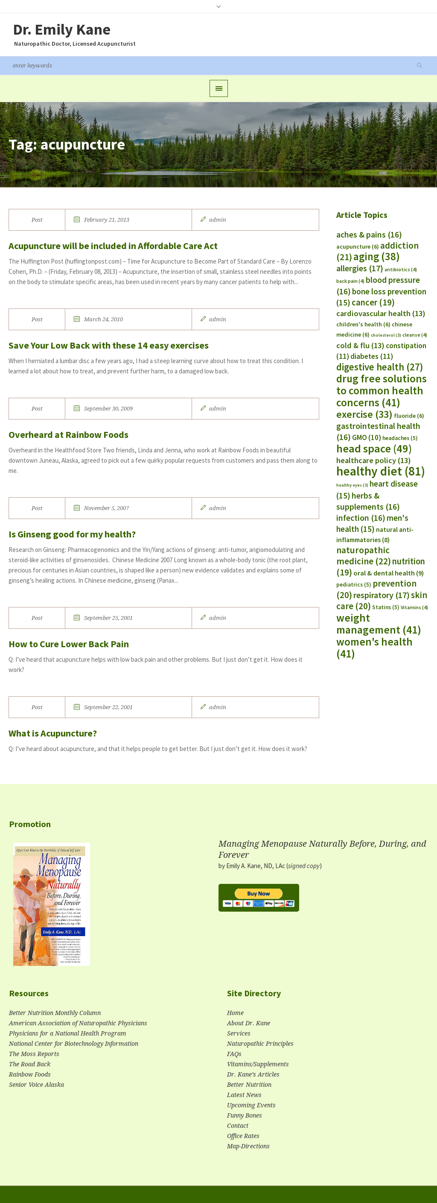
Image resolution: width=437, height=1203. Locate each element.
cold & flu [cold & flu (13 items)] (360, 345)
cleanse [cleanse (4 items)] (414, 335)
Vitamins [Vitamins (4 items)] (414, 607)
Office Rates (243, 1136)
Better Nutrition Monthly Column (55, 1012)
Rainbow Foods (30, 1074)
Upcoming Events (251, 1105)
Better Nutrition (249, 1084)
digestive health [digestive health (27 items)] (379, 367)
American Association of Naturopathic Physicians (78, 1023)
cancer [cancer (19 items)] (373, 302)
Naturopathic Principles (260, 1043)
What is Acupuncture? (53, 733)
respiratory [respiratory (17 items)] (381, 595)
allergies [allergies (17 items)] (359, 268)
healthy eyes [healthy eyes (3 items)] (352, 485)
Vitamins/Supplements (258, 1064)
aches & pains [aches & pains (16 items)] (369, 234)
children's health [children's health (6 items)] (363, 324)
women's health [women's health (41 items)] (374, 647)
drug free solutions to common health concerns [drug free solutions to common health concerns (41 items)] (381, 390)
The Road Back (29, 1064)
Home (235, 1012)
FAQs (234, 1053)
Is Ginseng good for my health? (72, 534)
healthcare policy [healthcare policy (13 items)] (373, 460)
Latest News (244, 1095)
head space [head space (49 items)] (374, 448)
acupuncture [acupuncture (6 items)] (357, 246)
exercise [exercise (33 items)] (364, 414)
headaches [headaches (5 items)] (400, 438)
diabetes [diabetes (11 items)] (371, 356)
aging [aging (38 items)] (376, 256)
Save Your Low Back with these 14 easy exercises (109, 345)
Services (239, 1033)
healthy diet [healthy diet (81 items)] (380, 471)
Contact (237, 1125)
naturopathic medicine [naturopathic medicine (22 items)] (363, 555)
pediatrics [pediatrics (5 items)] (353, 584)
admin (217, 220)
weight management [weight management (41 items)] (378, 624)
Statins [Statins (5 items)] (385, 607)
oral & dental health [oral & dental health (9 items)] (388, 573)
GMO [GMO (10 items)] (366, 437)
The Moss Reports (34, 1053)
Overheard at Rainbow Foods (68, 434)
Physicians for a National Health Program (67, 1033)
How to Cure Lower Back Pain (69, 644)
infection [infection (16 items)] (360, 518)
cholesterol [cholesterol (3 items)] (386, 335)
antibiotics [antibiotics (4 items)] (401, 269)
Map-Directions (248, 1146)
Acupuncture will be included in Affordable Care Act (113, 246)
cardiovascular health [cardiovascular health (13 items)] (380, 313)
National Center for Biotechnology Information (73, 1043)
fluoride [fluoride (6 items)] (409, 416)
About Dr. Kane (248, 1023)
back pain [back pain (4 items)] (350, 281)
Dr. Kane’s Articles (253, 1074)
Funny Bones (244, 1115)
